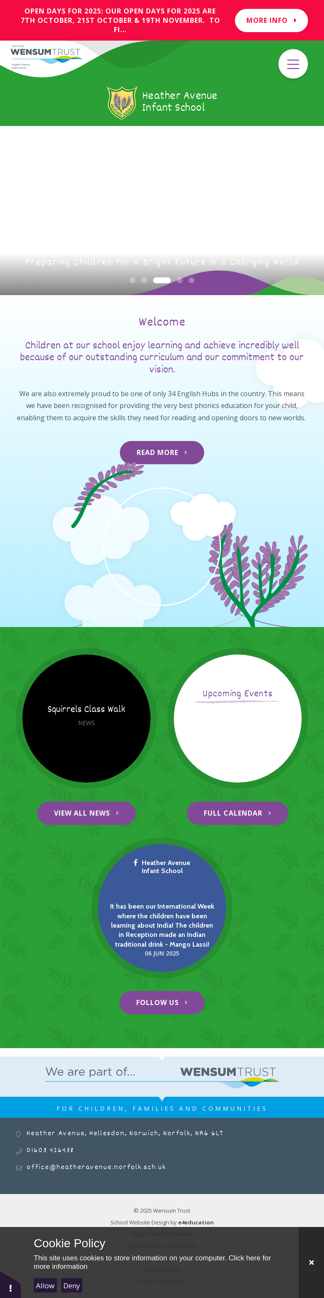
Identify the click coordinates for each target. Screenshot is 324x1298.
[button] (10, 1284)
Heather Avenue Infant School (162, 867)
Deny (71, 1285)
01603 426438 (50, 1150)
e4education (196, 1222)
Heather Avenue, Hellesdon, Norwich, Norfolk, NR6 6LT (125, 1133)
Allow (45, 1285)
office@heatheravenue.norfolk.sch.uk (96, 1167)
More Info (271, 20)
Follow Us (157, 1002)
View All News (82, 813)
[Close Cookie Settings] (311, 1262)
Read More (157, 452)
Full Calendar (233, 813)
